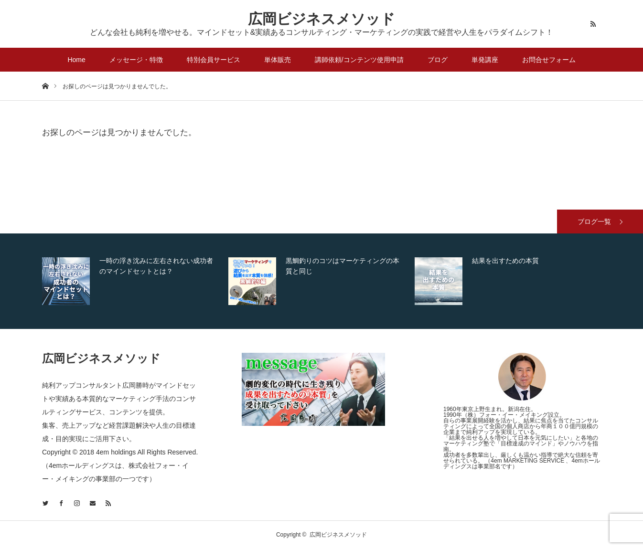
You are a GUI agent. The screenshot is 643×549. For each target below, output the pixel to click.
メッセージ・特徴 (136, 59)
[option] (133, 281)
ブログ (438, 59)
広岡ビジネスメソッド (321, 19)
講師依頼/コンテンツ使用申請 (359, 59)
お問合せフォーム (549, 59)
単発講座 (485, 59)
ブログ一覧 (594, 221)
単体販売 (277, 59)
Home (76, 59)
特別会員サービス (213, 59)
